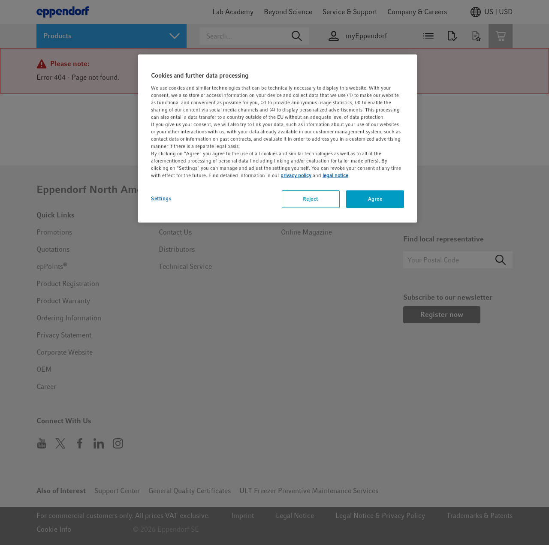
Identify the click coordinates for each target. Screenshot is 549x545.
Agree (375, 199)
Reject (310, 199)
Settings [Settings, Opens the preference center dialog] (161, 199)
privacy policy (296, 175)
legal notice (335, 175)
